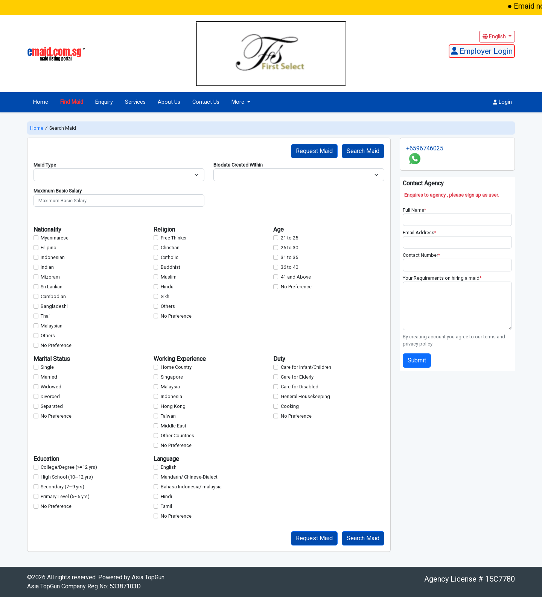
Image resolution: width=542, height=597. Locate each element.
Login (502, 102)
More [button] (238, 102)
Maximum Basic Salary (57, 191)
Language (166, 458)
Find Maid (71, 102)
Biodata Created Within (238, 165)
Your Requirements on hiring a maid (442, 278)
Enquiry (104, 102)
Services (135, 102)
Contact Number (421, 255)
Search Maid (363, 151)
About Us (169, 102)
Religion (164, 229)
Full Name (414, 210)
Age (278, 229)
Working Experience (180, 358)
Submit (417, 360)
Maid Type (44, 165)
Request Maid (314, 151)
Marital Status (51, 358)
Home (40, 102)
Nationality (47, 229)
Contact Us (205, 102)
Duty (279, 358)
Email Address (419, 232)
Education (46, 458)
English (495, 36)
